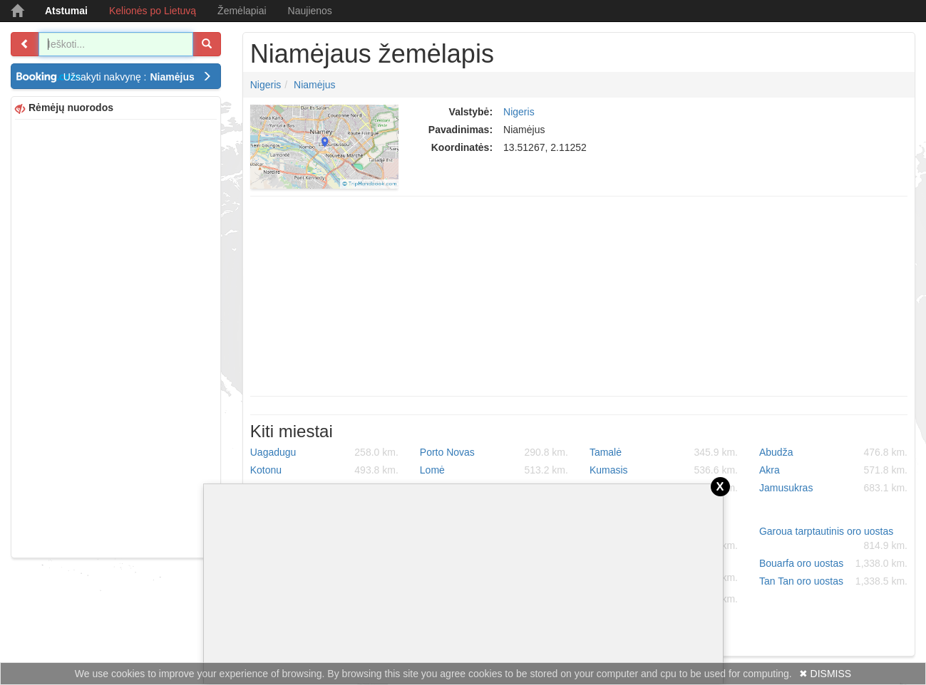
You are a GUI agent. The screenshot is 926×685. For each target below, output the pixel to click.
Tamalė (664, 452)
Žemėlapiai (241, 10)
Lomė (494, 470)
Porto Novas (494, 452)
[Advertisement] (116, 336)
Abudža (833, 452)
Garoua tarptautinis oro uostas (833, 539)
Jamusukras (833, 488)
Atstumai (66, 10)
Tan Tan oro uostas (833, 581)
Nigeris (266, 84)
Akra (833, 470)
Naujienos (310, 10)
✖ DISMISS (825, 673)
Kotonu (324, 470)
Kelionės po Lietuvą (152, 10)
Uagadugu (324, 452)
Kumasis (664, 470)
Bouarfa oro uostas (833, 563)
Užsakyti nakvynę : (137, 77)
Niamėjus (314, 84)
